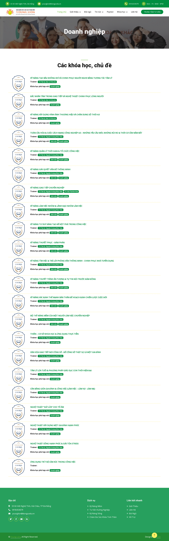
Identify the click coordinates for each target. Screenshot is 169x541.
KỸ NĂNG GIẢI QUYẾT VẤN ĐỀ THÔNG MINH (50, 169)
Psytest (110, 12)
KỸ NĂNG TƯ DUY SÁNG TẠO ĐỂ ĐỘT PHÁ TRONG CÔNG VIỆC (58, 224)
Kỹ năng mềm (96, 506)
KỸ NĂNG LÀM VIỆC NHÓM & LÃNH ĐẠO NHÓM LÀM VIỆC (56, 206)
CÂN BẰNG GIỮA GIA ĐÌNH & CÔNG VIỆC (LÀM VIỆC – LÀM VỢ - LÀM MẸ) (62, 388)
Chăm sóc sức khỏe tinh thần (103, 517)
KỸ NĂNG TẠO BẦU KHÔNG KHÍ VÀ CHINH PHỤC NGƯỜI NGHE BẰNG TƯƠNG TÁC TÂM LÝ (71, 78)
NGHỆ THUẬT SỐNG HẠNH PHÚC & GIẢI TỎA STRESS (54, 443)
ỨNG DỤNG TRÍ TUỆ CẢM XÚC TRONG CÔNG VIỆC (52, 462)
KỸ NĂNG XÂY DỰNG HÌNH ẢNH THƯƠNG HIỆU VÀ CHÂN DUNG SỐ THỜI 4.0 (65, 114)
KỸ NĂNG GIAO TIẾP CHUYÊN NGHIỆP (47, 187)
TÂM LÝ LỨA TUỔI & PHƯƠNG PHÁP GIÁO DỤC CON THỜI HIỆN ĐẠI (61, 370)
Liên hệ (134, 12)
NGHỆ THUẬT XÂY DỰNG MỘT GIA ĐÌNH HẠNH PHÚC (54, 425)
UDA (159, 536)
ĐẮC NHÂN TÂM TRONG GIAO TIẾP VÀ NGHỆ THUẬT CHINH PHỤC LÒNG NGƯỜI (67, 96)
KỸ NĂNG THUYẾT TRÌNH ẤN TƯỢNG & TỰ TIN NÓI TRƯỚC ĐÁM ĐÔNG (63, 279)
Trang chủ (61, 12)
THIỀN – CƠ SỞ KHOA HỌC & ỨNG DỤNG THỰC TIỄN (54, 334)
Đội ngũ (87, 12)
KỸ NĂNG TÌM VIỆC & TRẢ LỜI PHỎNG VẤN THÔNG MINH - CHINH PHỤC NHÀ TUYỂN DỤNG (72, 261)
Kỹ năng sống (96, 513)
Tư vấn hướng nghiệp (100, 510)
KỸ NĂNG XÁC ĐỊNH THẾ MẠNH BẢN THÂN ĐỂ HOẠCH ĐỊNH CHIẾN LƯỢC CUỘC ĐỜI (68, 297)
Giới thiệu (74, 12)
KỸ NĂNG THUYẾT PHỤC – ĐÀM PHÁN (47, 242)
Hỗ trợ (132, 517)
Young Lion (16, 536)
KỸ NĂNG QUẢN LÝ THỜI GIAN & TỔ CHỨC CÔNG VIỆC (54, 151)
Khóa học (121, 12)
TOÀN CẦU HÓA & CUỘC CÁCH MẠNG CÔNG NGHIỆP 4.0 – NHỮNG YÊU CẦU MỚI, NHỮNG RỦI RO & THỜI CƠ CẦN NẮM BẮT (86, 133)
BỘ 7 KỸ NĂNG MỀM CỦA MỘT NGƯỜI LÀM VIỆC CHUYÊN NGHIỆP (60, 315)
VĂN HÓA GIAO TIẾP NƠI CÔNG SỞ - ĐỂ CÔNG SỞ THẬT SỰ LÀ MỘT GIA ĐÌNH (65, 352)
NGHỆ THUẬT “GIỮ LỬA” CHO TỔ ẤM (47, 407)
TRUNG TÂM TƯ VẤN (152, 12)
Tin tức (98, 12)
